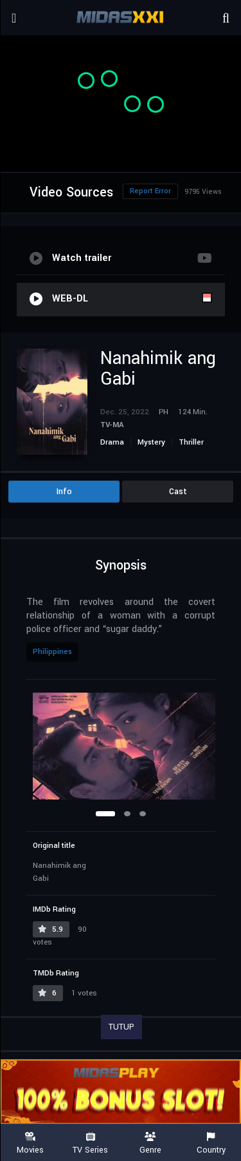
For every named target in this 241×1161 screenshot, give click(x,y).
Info (64, 491)
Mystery (151, 442)
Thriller (191, 442)
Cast (178, 491)
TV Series (90, 1143)
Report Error (150, 191)
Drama (112, 442)
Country (211, 1143)
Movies (30, 1143)
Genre (151, 1143)
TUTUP (121, 1027)
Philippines (52, 651)
